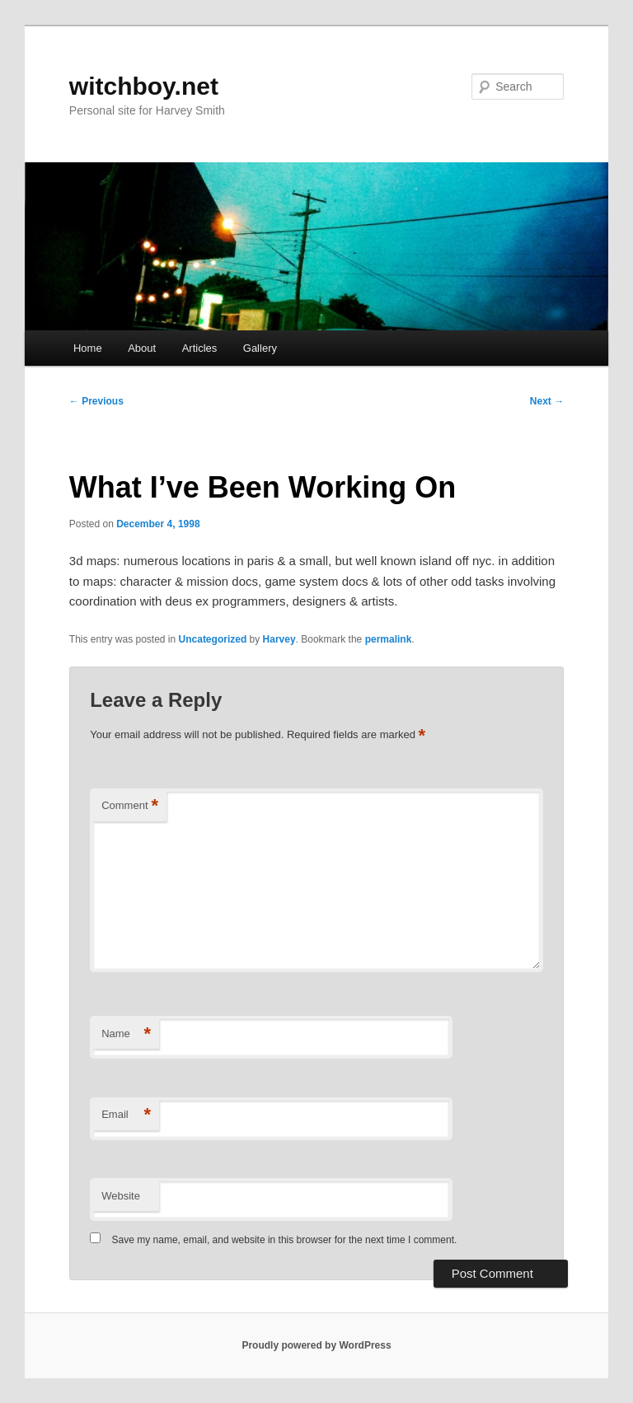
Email (126, 1115)
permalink (388, 639)
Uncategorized (213, 639)
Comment (129, 806)
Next (547, 401)
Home (87, 348)
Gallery (260, 348)
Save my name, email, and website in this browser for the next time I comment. (284, 1240)
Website (120, 1196)
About (142, 348)
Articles (200, 348)
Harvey (279, 639)
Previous (96, 401)
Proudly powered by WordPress (316, 1345)
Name (126, 1034)
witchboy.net (143, 86)
